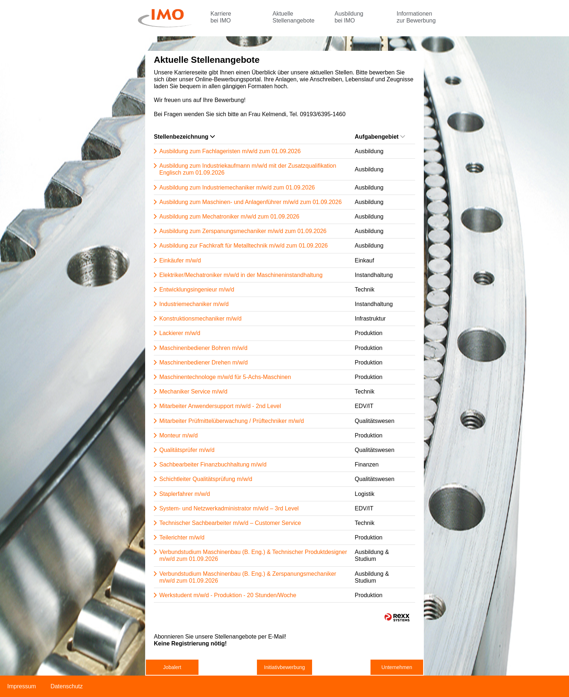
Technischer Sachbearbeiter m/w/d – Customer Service (230, 523)
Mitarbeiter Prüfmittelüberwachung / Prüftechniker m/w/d (231, 421)
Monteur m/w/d (178, 435)
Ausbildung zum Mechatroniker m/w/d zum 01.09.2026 (229, 216)
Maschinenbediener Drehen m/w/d (203, 362)
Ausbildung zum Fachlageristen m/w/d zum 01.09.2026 (230, 151)
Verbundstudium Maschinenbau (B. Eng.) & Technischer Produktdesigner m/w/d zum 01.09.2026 (253, 555)
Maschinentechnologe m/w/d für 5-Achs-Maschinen (225, 377)
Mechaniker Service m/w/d (193, 391)
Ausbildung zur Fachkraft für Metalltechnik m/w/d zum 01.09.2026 (243, 245)
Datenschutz (66, 686)
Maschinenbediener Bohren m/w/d (203, 348)
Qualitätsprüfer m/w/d (186, 450)
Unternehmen (396, 667)
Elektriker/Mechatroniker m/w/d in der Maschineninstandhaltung (241, 275)
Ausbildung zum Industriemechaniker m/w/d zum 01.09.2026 (237, 187)
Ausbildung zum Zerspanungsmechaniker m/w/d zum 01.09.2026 (243, 231)
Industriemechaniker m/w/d (194, 304)
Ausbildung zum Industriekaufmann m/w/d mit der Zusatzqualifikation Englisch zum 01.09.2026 (247, 169)
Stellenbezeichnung (184, 137)
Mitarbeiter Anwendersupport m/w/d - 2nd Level (220, 406)
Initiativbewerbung (284, 667)
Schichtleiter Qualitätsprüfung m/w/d (205, 479)
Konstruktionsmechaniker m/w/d (200, 318)
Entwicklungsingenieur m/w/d (196, 289)
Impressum (21, 686)
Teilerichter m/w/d (181, 537)
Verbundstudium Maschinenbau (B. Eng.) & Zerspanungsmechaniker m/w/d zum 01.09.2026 (247, 577)
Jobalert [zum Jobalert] (172, 667)
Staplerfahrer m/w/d (184, 494)
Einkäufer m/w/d (180, 260)
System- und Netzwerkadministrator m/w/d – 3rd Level (229, 508)
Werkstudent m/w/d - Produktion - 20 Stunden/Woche (227, 595)
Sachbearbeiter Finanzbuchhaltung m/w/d (212, 464)
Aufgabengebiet (380, 137)
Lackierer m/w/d (179, 333)
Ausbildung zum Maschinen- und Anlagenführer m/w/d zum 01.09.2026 (250, 202)
